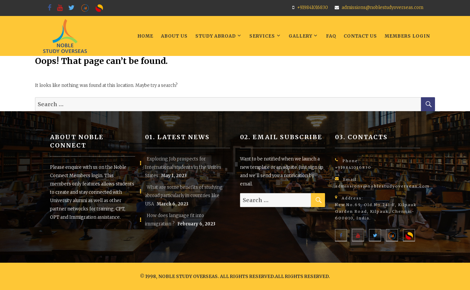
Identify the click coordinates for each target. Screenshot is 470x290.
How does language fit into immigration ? (174, 220)
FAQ (331, 36)
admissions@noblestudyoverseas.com (382, 7)
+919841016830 (312, 7)
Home (145, 36)
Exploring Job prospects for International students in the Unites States (183, 167)
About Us (174, 36)
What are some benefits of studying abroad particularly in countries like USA (184, 195)
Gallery (300, 36)
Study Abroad (215, 36)
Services (262, 36)
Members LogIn (407, 36)
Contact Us (360, 36)
